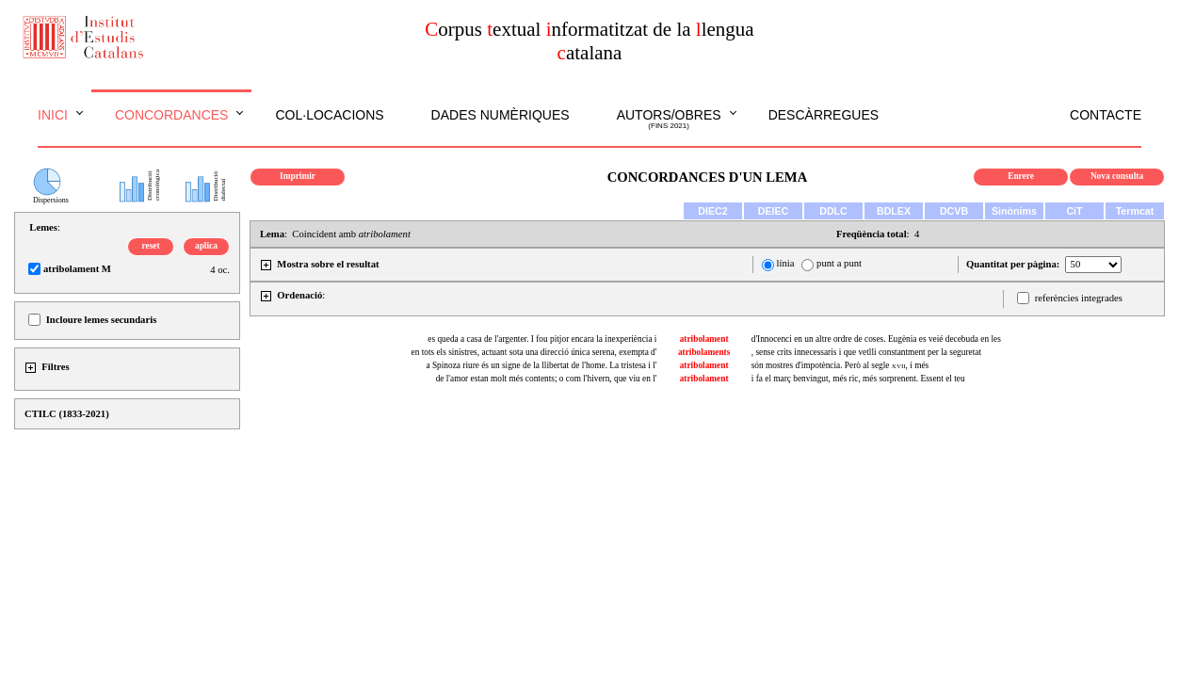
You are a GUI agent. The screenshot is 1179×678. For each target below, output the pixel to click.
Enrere (1021, 176)
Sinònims (1014, 211)
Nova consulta (1116, 176)
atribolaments (704, 352)
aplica (206, 245)
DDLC (833, 211)
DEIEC (773, 211)
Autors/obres (669, 119)
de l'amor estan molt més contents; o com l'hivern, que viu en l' (546, 378)
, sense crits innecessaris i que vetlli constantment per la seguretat (866, 352)
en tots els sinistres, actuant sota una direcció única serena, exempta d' (534, 352)
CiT (1074, 211)
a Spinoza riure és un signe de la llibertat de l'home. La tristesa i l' (541, 365)
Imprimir (297, 176)
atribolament (704, 339)
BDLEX (894, 211)
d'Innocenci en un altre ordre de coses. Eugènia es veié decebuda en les (876, 339)
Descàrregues (823, 114)
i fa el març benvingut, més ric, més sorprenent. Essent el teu (858, 378)
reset (151, 245)
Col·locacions (329, 114)
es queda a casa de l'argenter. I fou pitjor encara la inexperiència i (542, 339)
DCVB (954, 211)
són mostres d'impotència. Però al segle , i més (840, 365)
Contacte (1105, 114)
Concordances (172, 114)
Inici (53, 114)
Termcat (1135, 211)
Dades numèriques (500, 114)
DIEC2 (712, 211)
